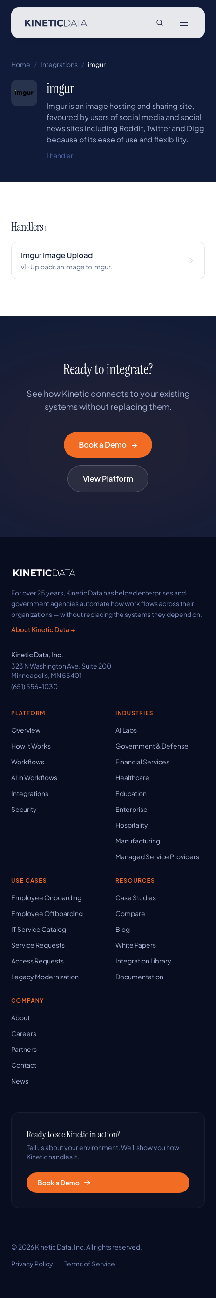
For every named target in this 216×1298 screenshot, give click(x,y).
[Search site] (159, 22)
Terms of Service (89, 1263)
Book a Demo (108, 444)
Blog (122, 929)
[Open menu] (184, 22)
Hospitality (131, 825)
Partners (24, 1049)
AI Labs (126, 730)
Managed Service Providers (157, 856)
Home (20, 64)
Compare (130, 913)
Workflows (27, 761)
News (19, 1081)
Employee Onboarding (46, 897)
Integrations (59, 64)
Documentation (139, 976)
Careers (23, 1033)
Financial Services (142, 761)
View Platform (108, 478)
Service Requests (38, 945)
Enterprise (131, 809)
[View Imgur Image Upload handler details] (108, 260)
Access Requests (37, 961)
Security (24, 809)
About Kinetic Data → (43, 629)
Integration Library (143, 961)
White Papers (135, 945)
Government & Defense (152, 746)
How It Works (31, 746)
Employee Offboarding (47, 913)
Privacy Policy (32, 1263)
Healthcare (132, 777)
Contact (23, 1065)
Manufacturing (137, 840)
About (20, 1017)
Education (131, 793)
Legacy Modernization (45, 976)
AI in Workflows (34, 777)
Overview (25, 730)
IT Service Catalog (38, 929)
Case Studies (135, 897)
